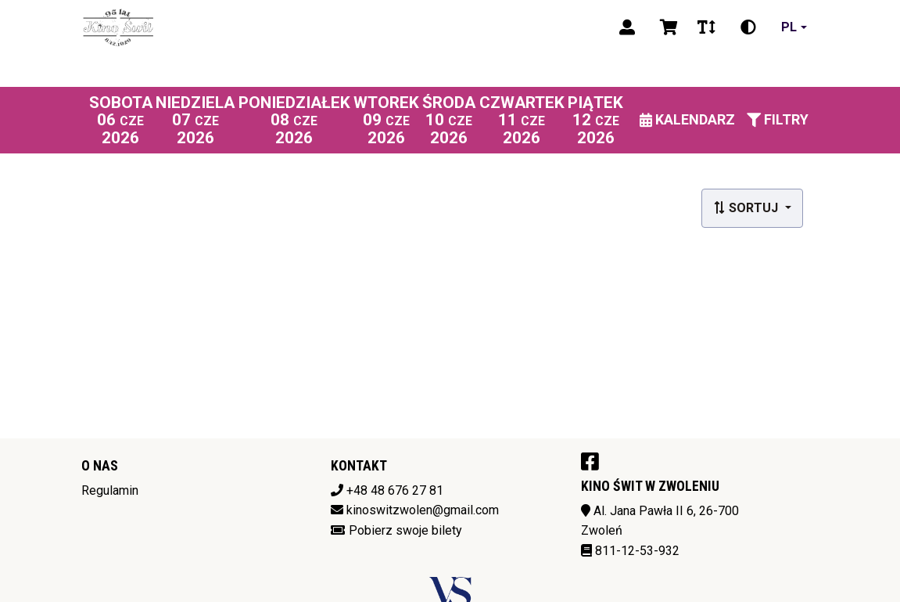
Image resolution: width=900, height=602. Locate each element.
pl (789, 27)
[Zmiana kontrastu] (748, 27)
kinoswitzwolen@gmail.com (422, 510)
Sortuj (747, 207)
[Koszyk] (666, 27)
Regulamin (109, 490)
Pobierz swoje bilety (405, 530)
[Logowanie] (627, 27)
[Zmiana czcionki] (706, 27)
